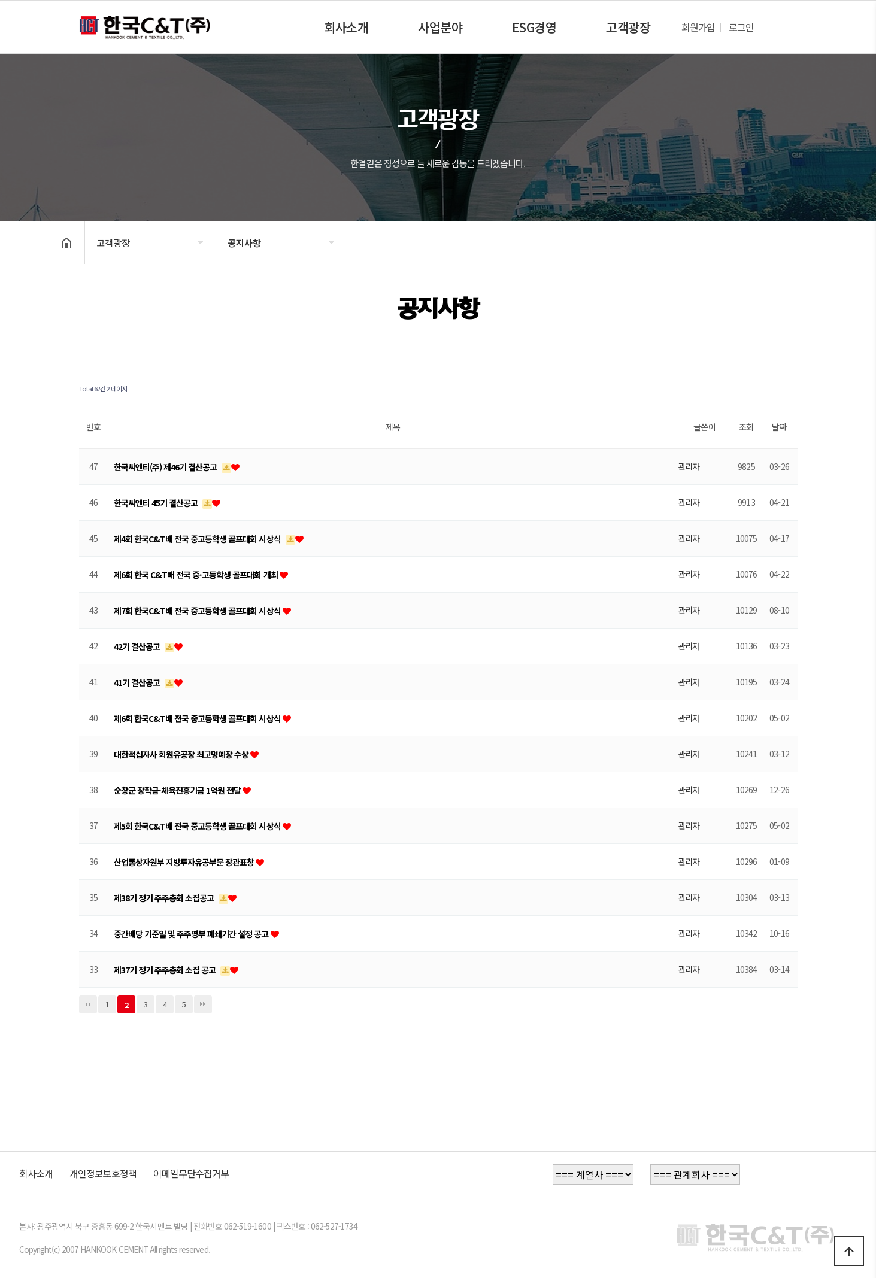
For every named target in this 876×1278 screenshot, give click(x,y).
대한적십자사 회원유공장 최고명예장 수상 (182, 754)
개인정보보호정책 (103, 1173)
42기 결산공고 (138, 646)
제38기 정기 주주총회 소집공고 (165, 898)
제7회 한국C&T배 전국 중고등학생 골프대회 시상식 (198, 611)
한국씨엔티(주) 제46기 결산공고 (166, 467)
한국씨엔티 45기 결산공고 (157, 503)
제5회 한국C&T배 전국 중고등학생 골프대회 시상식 (198, 826)
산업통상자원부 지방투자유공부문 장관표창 (185, 862)
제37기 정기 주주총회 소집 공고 (166, 970)
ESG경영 (534, 27)
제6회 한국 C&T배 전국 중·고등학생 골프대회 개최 (197, 575)
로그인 (741, 27)
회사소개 (346, 27)
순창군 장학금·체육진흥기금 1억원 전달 (178, 790)
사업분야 (440, 27)
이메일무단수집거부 (191, 1173)
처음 (88, 1004)
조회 (746, 427)
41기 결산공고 (138, 682)
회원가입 (698, 27)
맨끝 (203, 1004)
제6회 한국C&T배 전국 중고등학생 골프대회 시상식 (198, 718)
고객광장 (628, 27)
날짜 (779, 427)
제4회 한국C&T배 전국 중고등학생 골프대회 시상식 (198, 539)
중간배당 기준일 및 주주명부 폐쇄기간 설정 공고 (192, 934)
